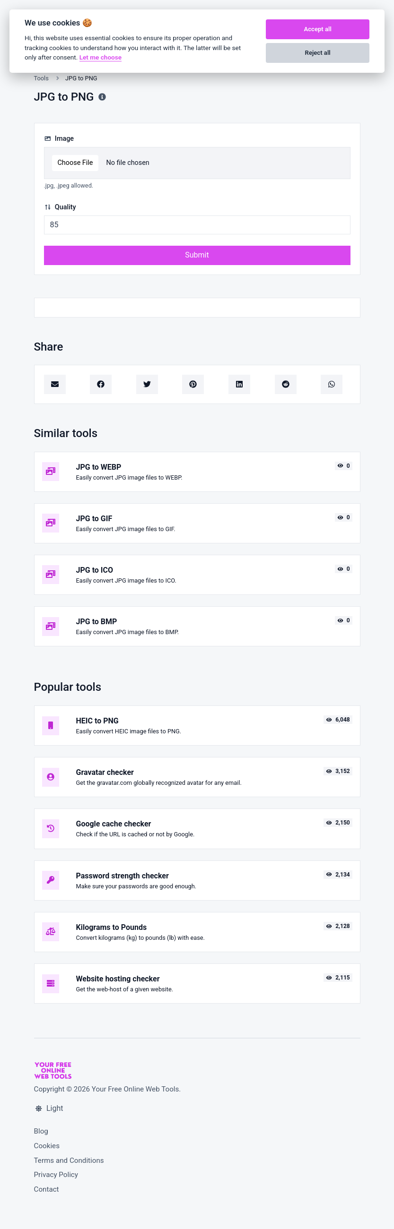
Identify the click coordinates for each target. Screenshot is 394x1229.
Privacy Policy (56, 1174)
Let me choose (100, 57)
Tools (41, 78)
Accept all (317, 29)
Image (59, 139)
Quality (60, 207)
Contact (46, 1189)
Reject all (318, 52)
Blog (41, 1131)
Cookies (47, 1146)
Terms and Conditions (69, 1160)
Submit (197, 254)
